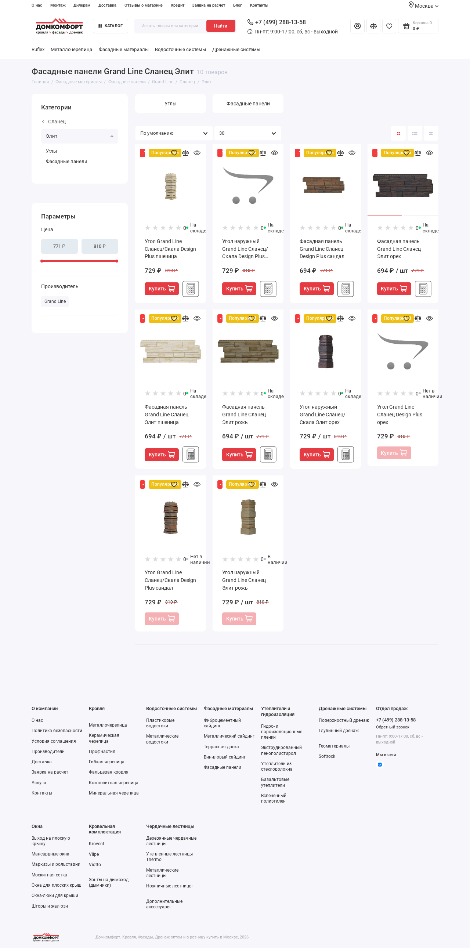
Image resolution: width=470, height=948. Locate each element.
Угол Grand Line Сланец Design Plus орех (399, 414)
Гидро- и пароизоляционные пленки (281, 732)
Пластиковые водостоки (160, 723)
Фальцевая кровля (109, 772)
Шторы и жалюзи (50, 906)
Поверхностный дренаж (344, 720)
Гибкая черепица (106, 761)
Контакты (259, 5)
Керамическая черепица (104, 738)
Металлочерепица (71, 49)
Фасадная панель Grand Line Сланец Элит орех (399, 249)
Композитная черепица (113, 782)
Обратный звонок (392, 727)
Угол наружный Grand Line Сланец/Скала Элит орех (323, 414)
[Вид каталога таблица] (431, 133)
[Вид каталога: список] (415, 133)
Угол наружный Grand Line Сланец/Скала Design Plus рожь (245, 249)
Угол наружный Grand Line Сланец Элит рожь (244, 580)
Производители (48, 751)
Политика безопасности (57, 730)
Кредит (177, 5)
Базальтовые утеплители (275, 782)
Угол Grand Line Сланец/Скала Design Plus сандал (170, 580)
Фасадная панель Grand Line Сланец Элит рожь (244, 414)
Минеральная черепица (114, 793)
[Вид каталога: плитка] (398, 133)
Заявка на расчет (208, 5)
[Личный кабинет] (357, 26)
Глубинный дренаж (339, 730)
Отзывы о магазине (143, 5)
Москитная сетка (49, 875)
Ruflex (38, 49)
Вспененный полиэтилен (273, 798)
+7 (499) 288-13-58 (276, 22)
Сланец (54, 121)
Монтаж (58, 5)
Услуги (39, 782)
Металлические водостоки (162, 739)
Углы (51, 151)
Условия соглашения (54, 741)
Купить (162, 288)
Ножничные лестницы (169, 886)
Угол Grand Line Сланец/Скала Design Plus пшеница (170, 249)
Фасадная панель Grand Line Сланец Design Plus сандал (322, 249)
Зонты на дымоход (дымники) (109, 882)
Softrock (327, 756)
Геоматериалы (334, 746)
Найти (220, 26)
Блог (237, 5)
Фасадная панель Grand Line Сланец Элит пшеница (166, 414)
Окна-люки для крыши (55, 895)
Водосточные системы (180, 49)
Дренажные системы (236, 49)
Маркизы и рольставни (56, 864)
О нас (37, 5)
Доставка (107, 5)
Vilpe (94, 854)
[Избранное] (389, 26)
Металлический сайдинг (229, 736)
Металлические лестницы (162, 873)
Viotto (95, 864)
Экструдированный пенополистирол (281, 750)
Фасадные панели (66, 161)
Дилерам (81, 5)
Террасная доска (221, 746)
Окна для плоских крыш (57, 885)
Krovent (96, 843)
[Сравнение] (373, 26)
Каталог (110, 25)
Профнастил (102, 751)
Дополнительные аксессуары (164, 904)
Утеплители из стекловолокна (277, 766)
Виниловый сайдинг (225, 757)
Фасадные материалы (124, 49)
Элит (79, 136)
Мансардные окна (50, 854)
